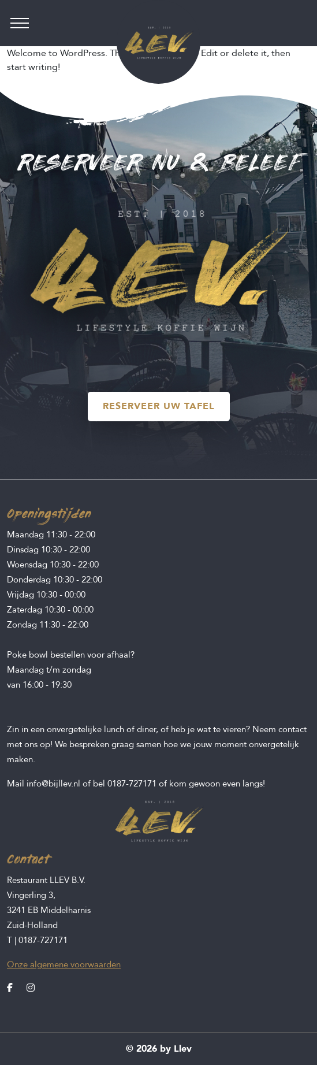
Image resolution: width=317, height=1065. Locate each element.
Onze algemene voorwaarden (64, 964)
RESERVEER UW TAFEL (159, 406)
